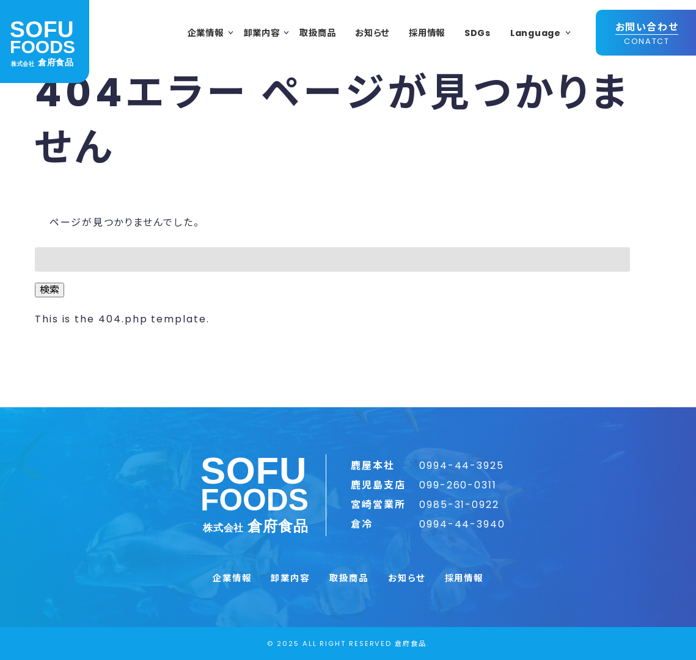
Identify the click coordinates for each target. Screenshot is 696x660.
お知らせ (372, 33)
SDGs (477, 33)
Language (535, 33)
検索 (49, 290)
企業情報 (206, 33)
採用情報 (427, 33)
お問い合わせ (647, 33)
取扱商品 (317, 33)
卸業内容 (262, 33)
